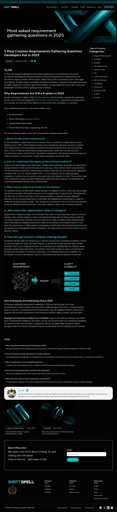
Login (99, 7)
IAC (95, 73)
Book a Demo (109, 7)
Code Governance (101, 77)
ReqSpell (97, 63)
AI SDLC (97, 94)
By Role (71, 489)
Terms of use (62, 508)
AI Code (97, 97)
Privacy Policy (76, 508)
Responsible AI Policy (101, 498)
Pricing (82, 7)
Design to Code (100, 90)
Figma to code (99, 70)
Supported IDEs (74, 492)
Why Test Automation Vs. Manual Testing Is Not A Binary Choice (57, 438)
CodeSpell (48, 489)
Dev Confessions (100, 80)
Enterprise (74, 7)
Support (96, 486)
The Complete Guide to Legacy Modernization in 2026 (17, 438)
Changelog (98, 84)
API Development (100, 66)
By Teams (72, 486)
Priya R (21, 390)
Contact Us (89, 508)
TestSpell (97, 59)
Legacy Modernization (102, 56)
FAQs (95, 492)
